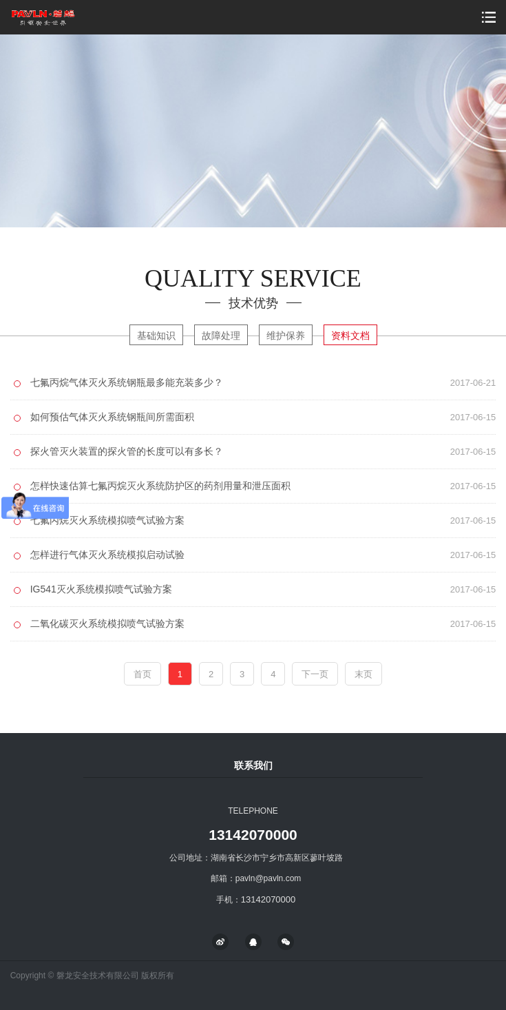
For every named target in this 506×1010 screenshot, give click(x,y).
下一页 (315, 674)
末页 (363, 674)
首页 (142, 674)
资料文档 (350, 335)
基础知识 (156, 335)
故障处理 (221, 335)
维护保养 (285, 335)
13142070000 (253, 835)
